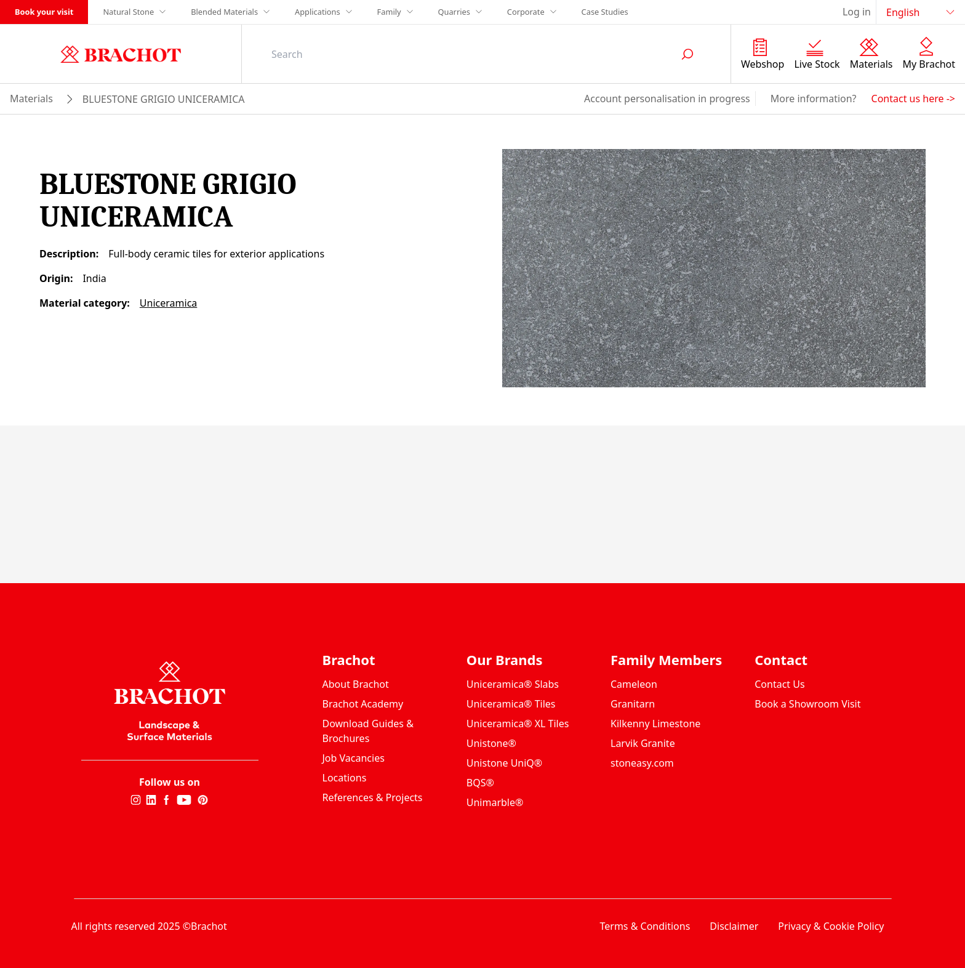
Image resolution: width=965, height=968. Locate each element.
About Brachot (355, 684)
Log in (857, 11)
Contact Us (779, 684)
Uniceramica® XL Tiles (517, 723)
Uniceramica (168, 303)
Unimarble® (495, 802)
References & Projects (372, 797)
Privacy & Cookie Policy (831, 926)
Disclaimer (734, 926)
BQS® (480, 782)
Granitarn (633, 704)
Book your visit (44, 11)
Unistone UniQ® (504, 763)
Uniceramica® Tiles (511, 704)
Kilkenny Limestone (655, 723)
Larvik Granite (643, 743)
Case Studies (605, 11)
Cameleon (634, 684)
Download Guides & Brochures (368, 731)
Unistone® (491, 743)
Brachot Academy (363, 704)
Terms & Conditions (644, 926)
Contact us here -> (913, 98)
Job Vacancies (353, 758)
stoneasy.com (642, 763)
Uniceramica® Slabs (512, 684)
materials (31, 98)
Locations (344, 777)
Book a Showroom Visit (807, 704)
